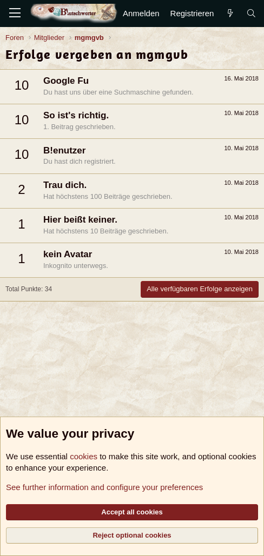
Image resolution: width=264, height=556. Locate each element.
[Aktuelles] (229, 13)
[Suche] (251, 13)
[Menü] (15, 13)
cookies (83, 456)
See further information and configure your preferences (104, 487)
